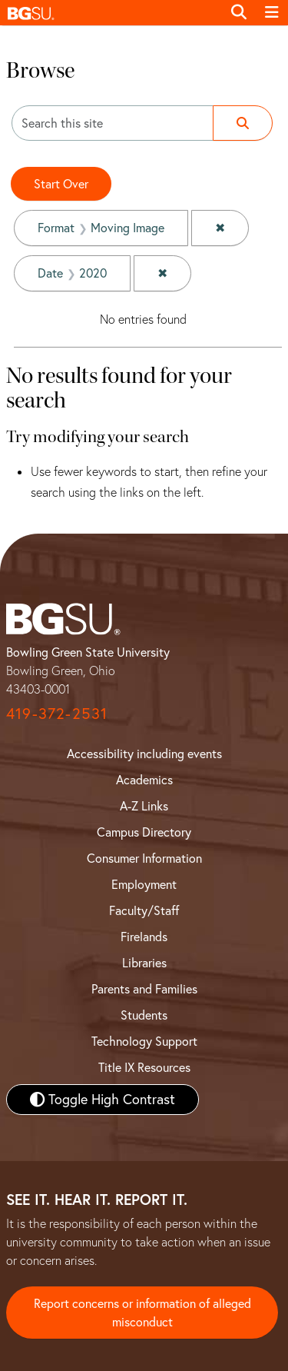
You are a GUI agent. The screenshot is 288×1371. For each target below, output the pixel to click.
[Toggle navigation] (272, 12)
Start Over (61, 183)
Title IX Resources (144, 1067)
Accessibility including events (144, 753)
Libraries (144, 962)
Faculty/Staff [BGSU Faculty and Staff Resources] (144, 910)
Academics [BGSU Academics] (144, 779)
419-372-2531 (57, 713)
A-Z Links (144, 806)
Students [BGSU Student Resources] (144, 1015)
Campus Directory (144, 832)
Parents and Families (144, 989)
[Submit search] (243, 123)
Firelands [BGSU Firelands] (144, 936)
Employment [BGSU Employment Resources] (144, 884)
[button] (111, 12)
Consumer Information (144, 858)
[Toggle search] (239, 12)
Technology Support (144, 1041)
